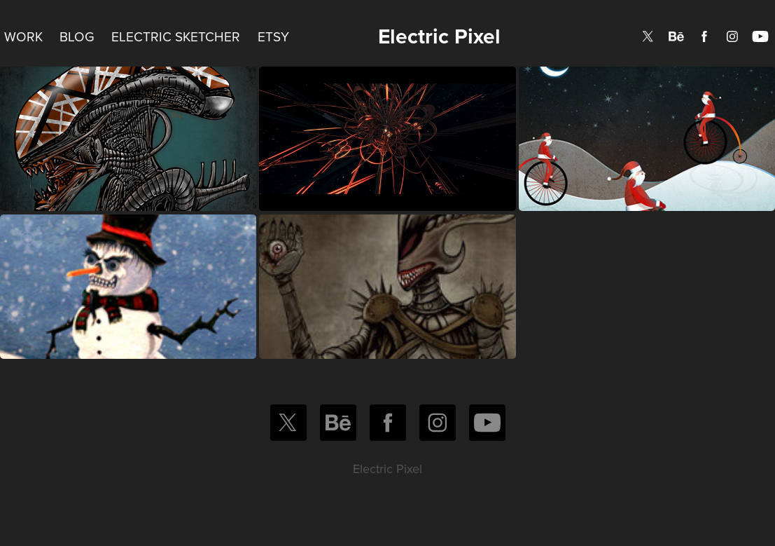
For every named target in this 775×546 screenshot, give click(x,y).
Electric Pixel (439, 36)
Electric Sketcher (175, 36)
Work (23, 36)
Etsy (273, 36)
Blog (77, 36)
